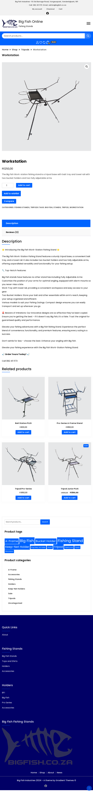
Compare (9, 201)
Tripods (34, 207)
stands (57, 207)
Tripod (65, 207)
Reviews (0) (12, 232)
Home (34, 772)
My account (37, 9)
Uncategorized (15, 603)
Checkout (50, 9)
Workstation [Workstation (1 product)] (9, 551)
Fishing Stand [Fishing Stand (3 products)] (70, 540)
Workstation (76, 207)
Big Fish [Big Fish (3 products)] (27, 540)
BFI (3, 692)
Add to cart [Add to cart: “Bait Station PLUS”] (23, 432)
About (5, 634)
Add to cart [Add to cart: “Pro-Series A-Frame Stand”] (70, 432)
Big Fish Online (31, 21)
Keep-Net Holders (16, 589)
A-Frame (12, 569)
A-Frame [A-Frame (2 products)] (11, 541)
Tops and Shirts (9, 661)
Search (45, 522)
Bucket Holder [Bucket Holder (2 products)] (46, 541)
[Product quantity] (7, 185)
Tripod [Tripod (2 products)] (58, 547)
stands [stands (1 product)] (49, 547)
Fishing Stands (22, 207)
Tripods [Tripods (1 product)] (77, 547)
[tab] (45, 223)
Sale (10, 593)
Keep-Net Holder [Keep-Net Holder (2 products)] (17, 547)
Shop (42, 772)
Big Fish (49, 207)
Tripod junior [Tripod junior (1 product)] (69, 547)
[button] (86, 66)
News (59, 772)
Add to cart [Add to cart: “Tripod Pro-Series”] (23, 497)
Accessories (14, 574)
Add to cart (24, 185)
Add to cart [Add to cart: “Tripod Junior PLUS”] (70, 497)
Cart (60, 9)
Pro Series (7, 702)
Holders (12, 584)
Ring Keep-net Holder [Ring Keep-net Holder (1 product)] (38, 547)
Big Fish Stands (9, 656)
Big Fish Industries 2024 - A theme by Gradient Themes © (46, 780)
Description (12, 223)
